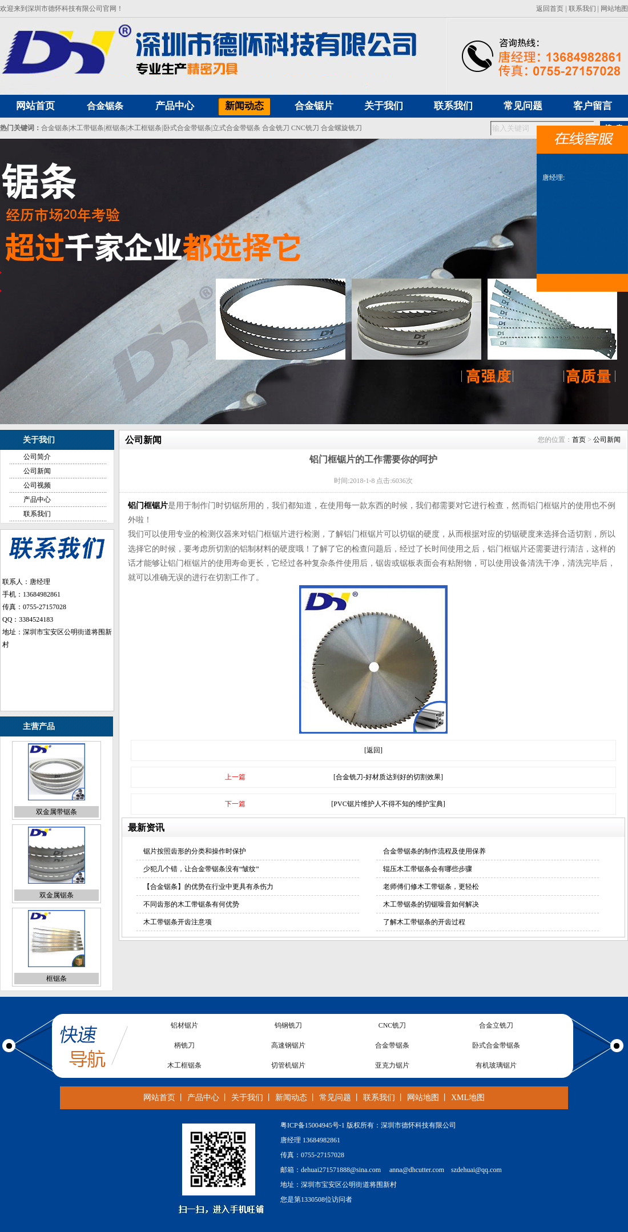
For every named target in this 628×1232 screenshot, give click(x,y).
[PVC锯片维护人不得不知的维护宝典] (388, 804)
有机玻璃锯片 (496, 1065)
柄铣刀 (184, 1045)
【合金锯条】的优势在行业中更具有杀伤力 (208, 887)
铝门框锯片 (148, 505)
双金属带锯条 (56, 812)
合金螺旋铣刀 (341, 128)
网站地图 (614, 9)
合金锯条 (105, 106)
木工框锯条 (144, 128)
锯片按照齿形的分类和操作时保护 (194, 851)
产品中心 (37, 500)
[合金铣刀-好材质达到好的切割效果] (388, 777)
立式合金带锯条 (236, 128)
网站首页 (159, 1097)
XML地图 (468, 1097)
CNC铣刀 (305, 128)
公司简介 (37, 457)
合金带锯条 (392, 1045)
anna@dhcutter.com (416, 1170)
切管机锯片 (288, 1065)
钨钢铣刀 (288, 1025)
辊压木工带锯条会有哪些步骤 (427, 869)
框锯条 (116, 128)
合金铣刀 (275, 128)
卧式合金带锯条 (187, 128)
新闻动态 (291, 1097)
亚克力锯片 (392, 1065)
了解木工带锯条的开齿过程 (424, 922)
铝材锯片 (184, 1025)
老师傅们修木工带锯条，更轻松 (431, 887)
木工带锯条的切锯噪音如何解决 (431, 904)
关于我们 (247, 1097)
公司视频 (37, 485)
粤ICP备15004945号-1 (312, 1125)
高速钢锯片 (288, 1045)
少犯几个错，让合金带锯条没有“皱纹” (201, 869)
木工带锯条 (87, 128)
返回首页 (549, 9)
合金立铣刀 (496, 1025)
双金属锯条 (56, 895)
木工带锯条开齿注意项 (177, 922)
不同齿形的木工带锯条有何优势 (191, 904)
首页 (579, 440)
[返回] (373, 750)
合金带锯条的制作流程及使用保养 (434, 851)
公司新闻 (37, 471)
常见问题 (335, 1097)
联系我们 (582, 9)
